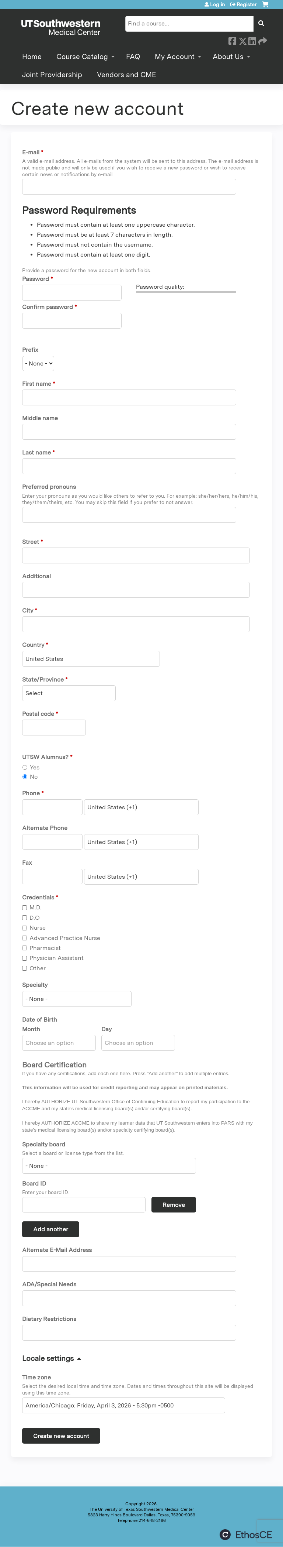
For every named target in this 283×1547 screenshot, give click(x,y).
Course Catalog (82, 56)
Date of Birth (39, 1019)
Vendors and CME (126, 75)
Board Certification (54, 1064)
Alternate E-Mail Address (57, 1249)
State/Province (43, 679)
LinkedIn (252, 39)
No (34, 776)
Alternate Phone (44, 827)
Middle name (40, 418)
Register (246, 4)
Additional (36, 576)
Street (30, 541)
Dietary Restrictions (49, 1319)
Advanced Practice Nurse (64, 937)
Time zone (36, 1377)
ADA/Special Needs (49, 1284)
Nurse (37, 927)
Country (33, 644)
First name (36, 383)
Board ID (34, 1183)
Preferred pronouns (49, 486)
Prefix (30, 349)
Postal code (38, 713)
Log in (217, 4)
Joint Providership (52, 75)
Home (32, 56)
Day (106, 1029)
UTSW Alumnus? (45, 757)
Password (35, 278)
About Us (228, 56)
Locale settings (48, 1358)
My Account (175, 56)
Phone (31, 793)
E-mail (30, 152)
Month (31, 1029)
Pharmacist (45, 947)
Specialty (35, 984)
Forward (262, 39)
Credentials (38, 897)
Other (37, 968)
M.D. (35, 907)
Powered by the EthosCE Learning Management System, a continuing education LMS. (246, 1534)
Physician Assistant (56, 957)
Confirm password (47, 307)
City (27, 610)
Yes (34, 767)
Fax (27, 862)
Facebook (232, 39)
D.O (34, 917)
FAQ (133, 56)
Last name (36, 452)
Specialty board (43, 1144)
